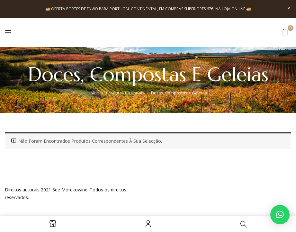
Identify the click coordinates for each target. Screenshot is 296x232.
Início (94, 93)
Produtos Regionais (125, 93)
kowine (80, 190)
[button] (285, 32)
